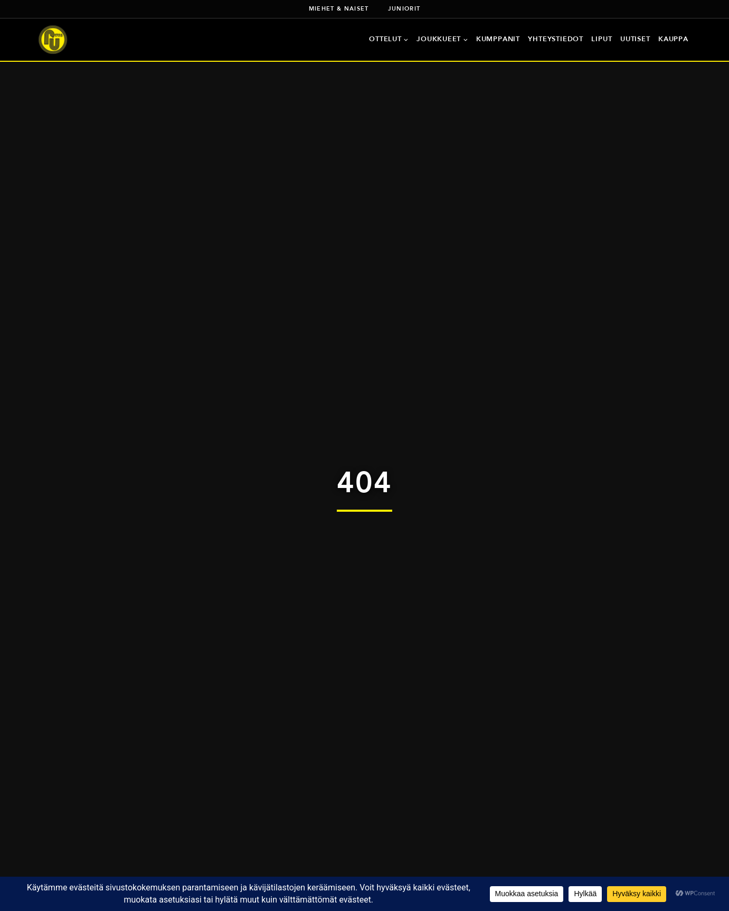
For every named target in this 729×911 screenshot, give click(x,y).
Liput (601, 38)
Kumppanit (498, 38)
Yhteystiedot (555, 38)
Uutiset (635, 38)
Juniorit (404, 8)
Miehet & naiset (339, 8)
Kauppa (673, 38)
